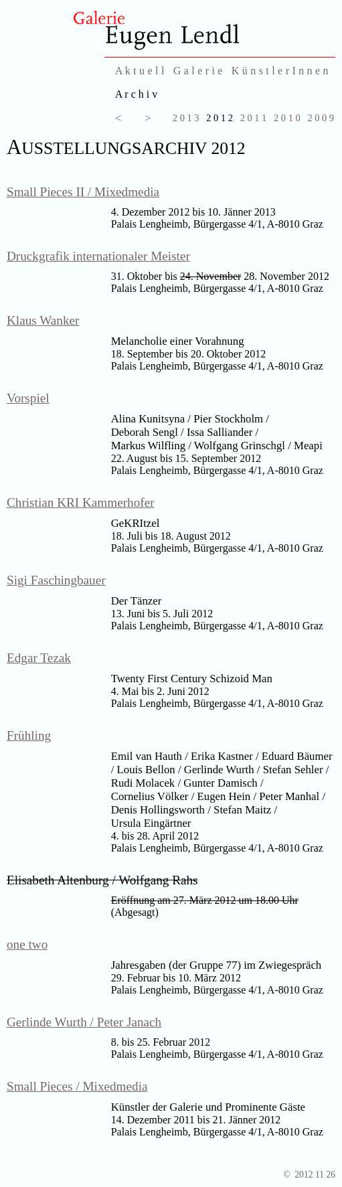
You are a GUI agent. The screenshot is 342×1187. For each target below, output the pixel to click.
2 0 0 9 (320, 117)
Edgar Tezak (39, 658)
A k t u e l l (140, 70)
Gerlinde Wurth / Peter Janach (84, 1022)
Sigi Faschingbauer (56, 580)
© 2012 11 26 (309, 1175)
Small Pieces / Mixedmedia (77, 1086)
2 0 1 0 (287, 117)
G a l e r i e (198, 70)
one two (27, 944)
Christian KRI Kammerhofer (81, 502)
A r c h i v (136, 94)
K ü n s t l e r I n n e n (280, 70)
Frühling (29, 735)
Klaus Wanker (43, 320)
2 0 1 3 (186, 117)
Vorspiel (28, 398)
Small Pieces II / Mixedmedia (83, 192)
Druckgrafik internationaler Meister (98, 256)
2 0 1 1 (253, 117)
